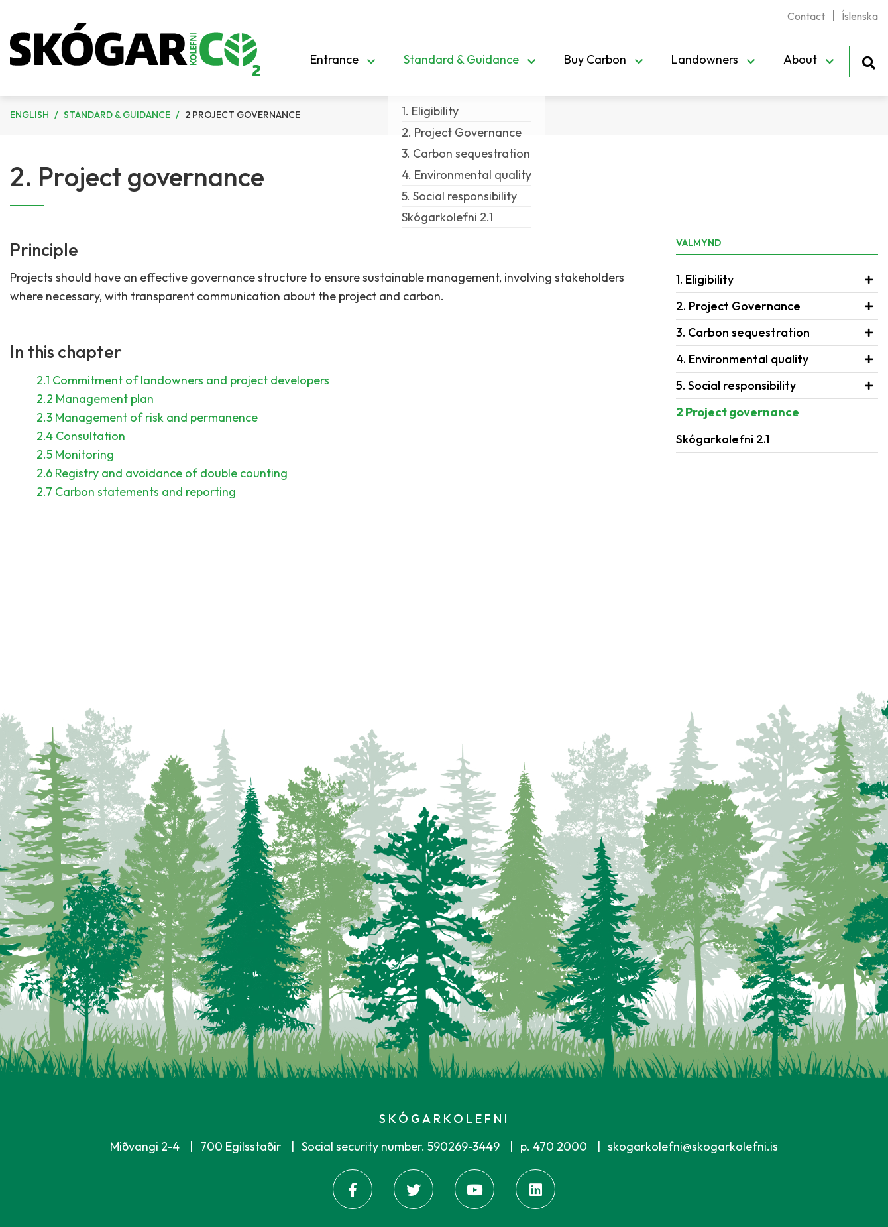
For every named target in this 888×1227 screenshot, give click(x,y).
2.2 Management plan (95, 398)
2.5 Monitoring (75, 454)
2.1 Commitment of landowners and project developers (182, 380)
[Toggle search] (868, 60)
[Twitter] (413, 1189)
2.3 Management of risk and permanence (147, 417)
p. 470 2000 (553, 1146)
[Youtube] (474, 1189)
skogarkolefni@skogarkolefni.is (693, 1146)
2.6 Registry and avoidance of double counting (162, 473)
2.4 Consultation (80, 435)
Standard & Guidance (117, 115)
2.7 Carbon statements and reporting (136, 491)
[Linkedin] (535, 1189)
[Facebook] (352, 1189)
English (29, 115)
